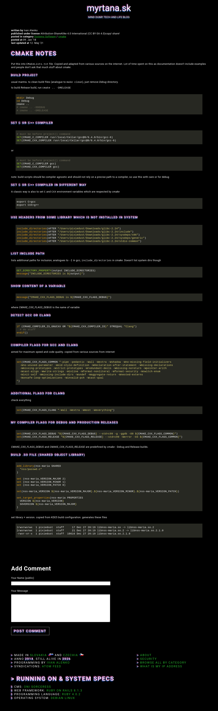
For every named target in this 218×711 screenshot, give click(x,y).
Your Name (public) (22, 578)
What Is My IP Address (161, 666)
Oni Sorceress (37, 686)
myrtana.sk (109, 8)
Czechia (70, 655)
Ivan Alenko (58, 662)
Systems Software (45, 36)
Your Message (19, 590)
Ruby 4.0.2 (71, 694)
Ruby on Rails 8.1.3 (64, 690)
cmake (62, 36)
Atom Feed (51, 666)
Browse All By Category (163, 662)
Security (148, 659)
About (146, 655)
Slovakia (38, 655)
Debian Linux (63, 698)
